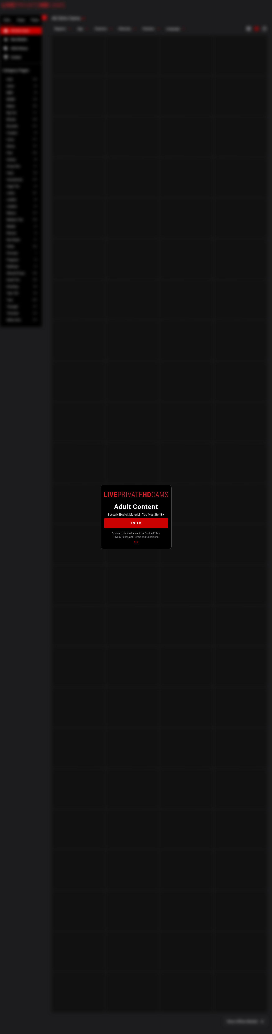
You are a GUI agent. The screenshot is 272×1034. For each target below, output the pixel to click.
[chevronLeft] (44, 17)
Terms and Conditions (146, 536)
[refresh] (83, 18)
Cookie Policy (152, 533)
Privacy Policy (120, 536)
